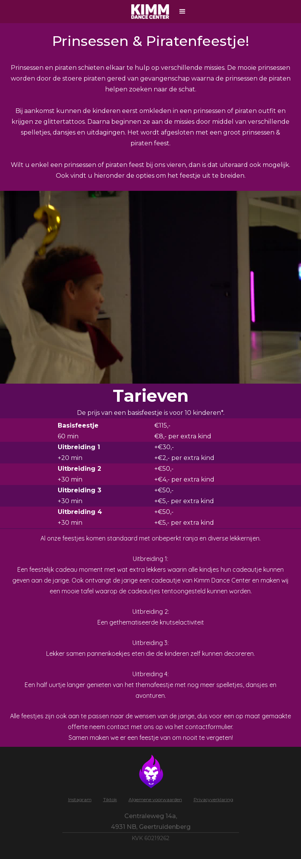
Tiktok (110, 799)
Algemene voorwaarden (155, 799)
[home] (151, 11)
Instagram (80, 799)
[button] (182, 11)
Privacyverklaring (213, 799)
